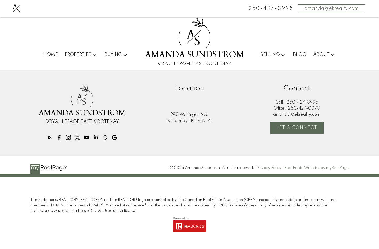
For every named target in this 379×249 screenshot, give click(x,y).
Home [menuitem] (50, 54)
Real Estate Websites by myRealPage (316, 168)
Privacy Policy (269, 168)
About (321, 54)
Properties (78, 54)
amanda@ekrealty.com (331, 8)
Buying (113, 54)
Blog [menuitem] (299, 54)
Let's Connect (296, 128)
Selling (270, 54)
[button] (49, 137)
